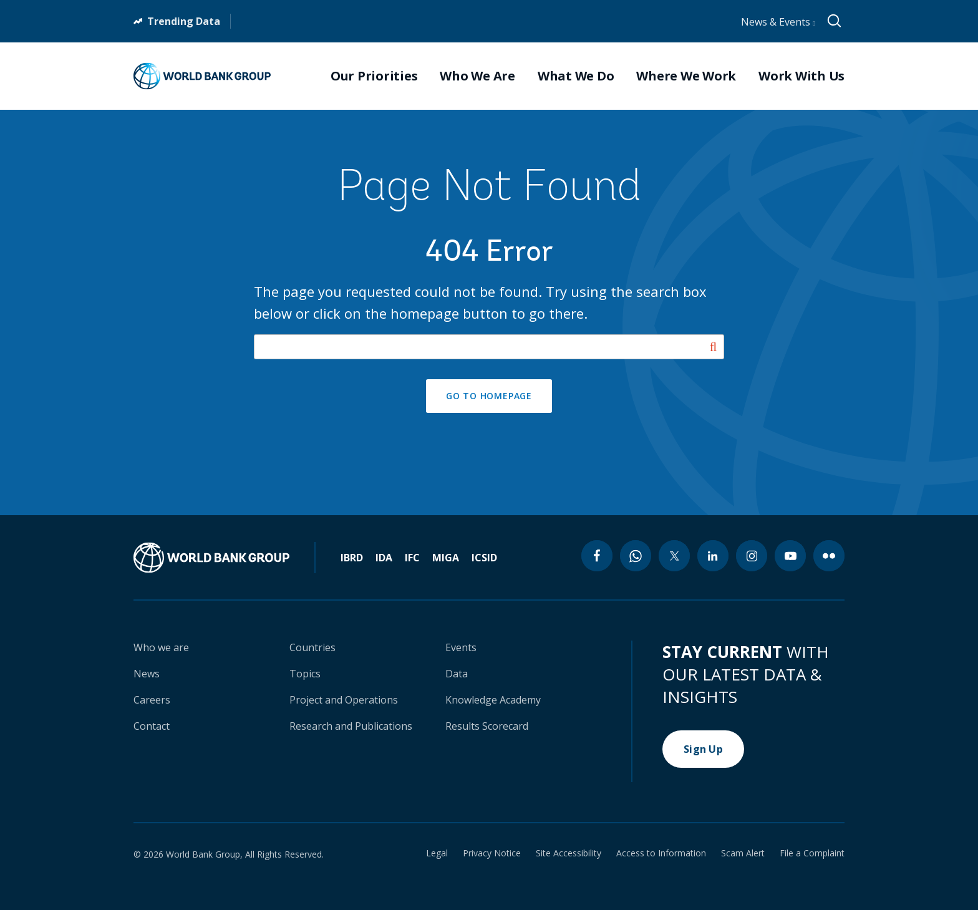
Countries (312, 647)
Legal (437, 853)
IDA (383, 557)
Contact (151, 726)
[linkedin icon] (713, 555)
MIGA (445, 557)
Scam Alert (743, 853)
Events (461, 647)
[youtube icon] (790, 555)
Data (456, 673)
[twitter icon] (674, 555)
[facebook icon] (596, 555)
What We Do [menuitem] (576, 76)
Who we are (161, 647)
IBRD (352, 557)
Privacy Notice (492, 853)
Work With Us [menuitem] (801, 76)
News (146, 673)
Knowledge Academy (493, 700)
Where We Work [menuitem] (686, 76)
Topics (305, 673)
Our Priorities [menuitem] (374, 76)
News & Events (778, 22)
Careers (151, 700)
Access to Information (661, 853)
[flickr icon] (829, 555)
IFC (412, 557)
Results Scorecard (486, 726)
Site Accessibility (568, 853)
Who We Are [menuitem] (477, 76)
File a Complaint (812, 853)
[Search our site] (489, 346)
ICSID (484, 557)
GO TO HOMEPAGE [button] (489, 396)
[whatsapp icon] (635, 555)
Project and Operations (343, 700)
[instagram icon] (751, 555)
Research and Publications (350, 726)
